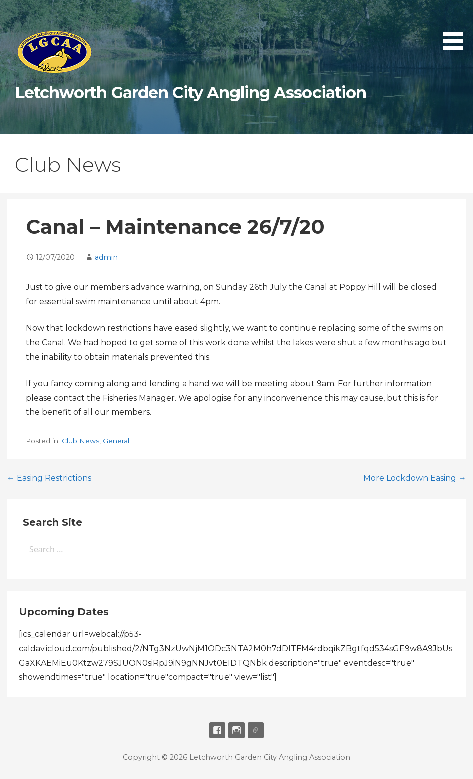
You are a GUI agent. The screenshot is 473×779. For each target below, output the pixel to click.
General (116, 441)
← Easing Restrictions (49, 478)
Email (256, 730)
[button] (457, 26)
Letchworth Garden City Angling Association (190, 92)
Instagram (236, 730)
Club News (80, 441)
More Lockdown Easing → (414, 478)
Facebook (217, 730)
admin (106, 257)
